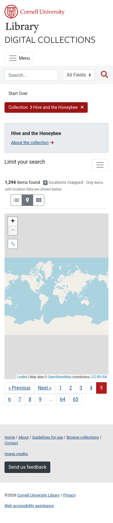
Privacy (69, 495)
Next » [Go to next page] (45, 388)
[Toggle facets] (100, 165)
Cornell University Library (38, 495)
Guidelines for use (47, 437)
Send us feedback (27, 467)
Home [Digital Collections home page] (10, 437)
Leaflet (22, 377)
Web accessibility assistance (29, 505)
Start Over (18, 93)
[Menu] (19, 58)
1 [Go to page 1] (60, 388)
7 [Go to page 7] (19, 399)
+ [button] (13, 221)
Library (23, 27)
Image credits (16, 454)
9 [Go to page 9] (40, 399)
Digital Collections (50, 39)
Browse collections (83, 437)
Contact (11, 443)
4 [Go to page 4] (91, 388)
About (23, 437)
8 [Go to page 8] (30, 399)
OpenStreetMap (59, 377)
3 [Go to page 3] (81, 388)
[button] (46, 107)
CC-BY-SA (99, 377)
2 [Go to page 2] (70, 388)
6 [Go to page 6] (9, 399)
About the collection (32, 142)
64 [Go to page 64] (62, 399)
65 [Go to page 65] (75, 399)
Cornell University (35, 11)
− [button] (13, 230)
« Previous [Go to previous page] (19, 388)
